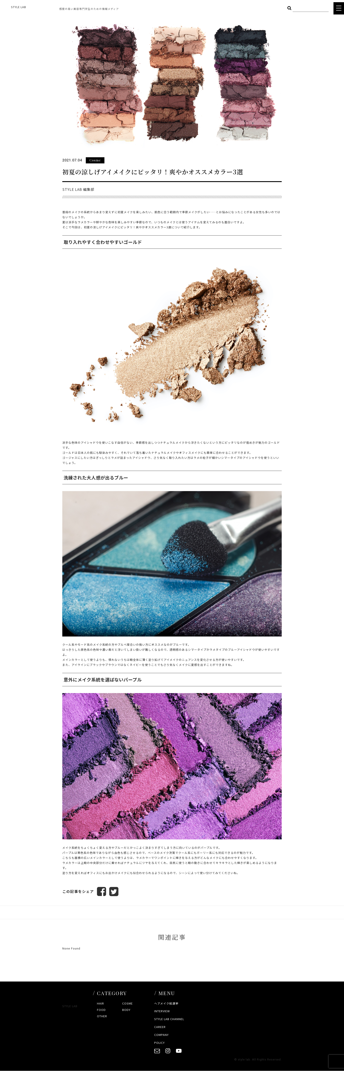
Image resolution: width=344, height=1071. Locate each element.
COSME (127, 1003)
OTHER (102, 1016)
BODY (126, 1010)
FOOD (101, 1010)
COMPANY (161, 1035)
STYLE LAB (18, 7)
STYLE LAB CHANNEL (169, 1019)
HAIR (100, 1003)
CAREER (160, 1027)
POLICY (159, 1043)
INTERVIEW (162, 1011)
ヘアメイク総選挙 (166, 1003)
